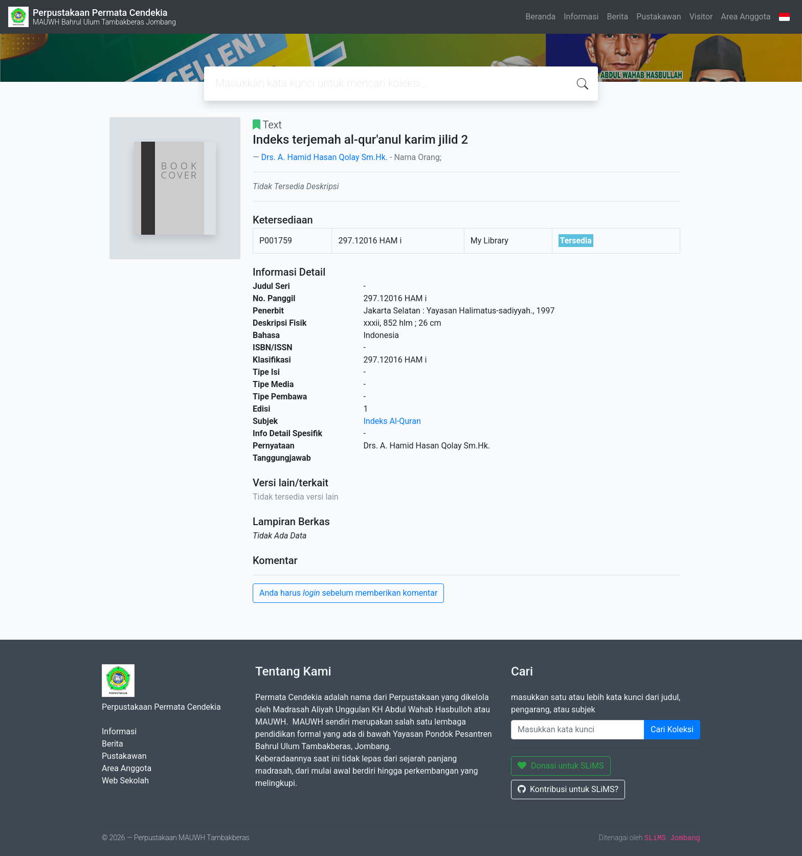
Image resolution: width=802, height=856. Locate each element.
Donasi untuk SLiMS (561, 766)
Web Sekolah (125, 780)
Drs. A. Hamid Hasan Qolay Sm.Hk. (324, 157)
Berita (617, 16)
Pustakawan (658, 16)
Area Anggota (746, 16)
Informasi (581, 16)
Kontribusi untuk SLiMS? (568, 789)
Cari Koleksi (672, 729)
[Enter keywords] (577, 729)
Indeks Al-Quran (392, 421)
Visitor (701, 16)
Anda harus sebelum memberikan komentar (348, 593)
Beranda (540, 16)
